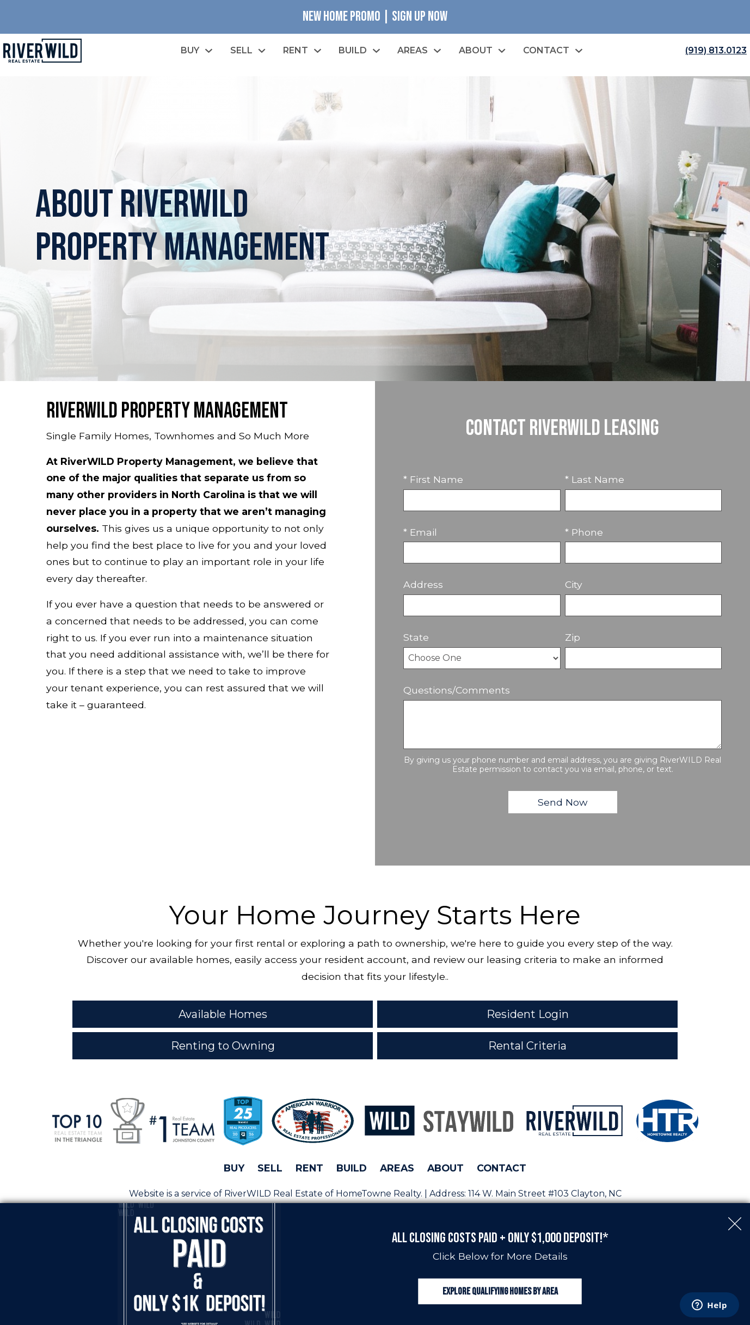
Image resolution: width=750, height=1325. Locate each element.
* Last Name (594, 479)
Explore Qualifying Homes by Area (500, 1291)
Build (351, 1168)
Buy (234, 1168)
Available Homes (223, 1014)
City (573, 584)
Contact (501, 1168)
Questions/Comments (456, 690)
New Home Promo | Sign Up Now (375, 16)
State (416, 637)
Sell (269, 1168)
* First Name (433, 479)
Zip (572, 637)
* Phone (584, 532)
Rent (309, 1168)
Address (423, 584)
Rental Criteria (527, 1045)
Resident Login (528, 1014)
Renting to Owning (223, 1045)
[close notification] (734, 1218)
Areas (397, 1168)
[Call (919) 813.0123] (714, 51)
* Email (420, 532)
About (445, 1168)
